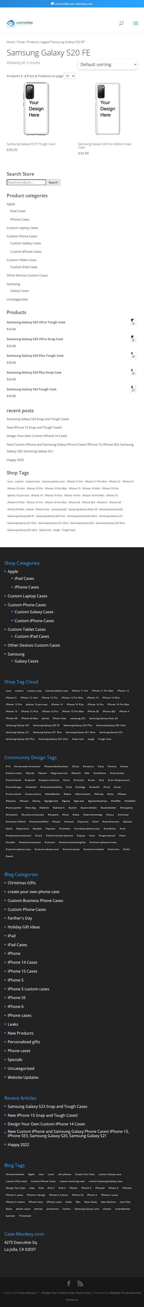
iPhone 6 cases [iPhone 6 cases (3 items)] (109, 1195)
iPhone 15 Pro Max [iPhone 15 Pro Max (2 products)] (56, 502)
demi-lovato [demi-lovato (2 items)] (83, 794)
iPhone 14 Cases (22, 962)
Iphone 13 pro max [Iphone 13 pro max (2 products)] (18, 495)
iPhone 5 (16, 980)
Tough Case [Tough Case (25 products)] (68, 530)
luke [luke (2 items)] (76, 814)
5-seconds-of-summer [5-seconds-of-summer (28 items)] (28, 766)
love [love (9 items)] (66, 814)
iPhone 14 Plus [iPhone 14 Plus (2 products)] (53, 495)
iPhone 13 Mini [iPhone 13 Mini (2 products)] (91, 488)
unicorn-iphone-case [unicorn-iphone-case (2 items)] (19, 849)
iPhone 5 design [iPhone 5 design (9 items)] (36, 1195)
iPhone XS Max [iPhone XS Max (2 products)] (15, 509)
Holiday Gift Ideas (24, 927)
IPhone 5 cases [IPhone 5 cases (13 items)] (14, 1195)
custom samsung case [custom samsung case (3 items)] (72, 1181)
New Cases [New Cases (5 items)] (90, 1201)
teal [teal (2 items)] (123, 835)
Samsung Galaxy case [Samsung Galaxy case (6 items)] (87, 1208)
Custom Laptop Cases (22, 228)
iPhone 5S (17, 998)
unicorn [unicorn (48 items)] (50, 842)
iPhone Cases (19, 219)
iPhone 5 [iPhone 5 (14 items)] (113, 1188)
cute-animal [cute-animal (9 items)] (14, 794)
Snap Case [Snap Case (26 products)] (45, 530)
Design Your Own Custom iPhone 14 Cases (37, 436)
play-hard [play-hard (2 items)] (23, 828)
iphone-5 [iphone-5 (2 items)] (60, 807)
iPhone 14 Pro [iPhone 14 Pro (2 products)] (72, 495)
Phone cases (19, 1051)
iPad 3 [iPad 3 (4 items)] (62, 1188)
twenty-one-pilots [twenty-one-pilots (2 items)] (31, 842)
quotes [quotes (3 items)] (51, 828)
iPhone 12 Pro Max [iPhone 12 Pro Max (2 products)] (56, 488)
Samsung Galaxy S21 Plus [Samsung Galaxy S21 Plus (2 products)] (21, 523)
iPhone (14, 953)
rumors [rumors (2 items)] (67, 1208)
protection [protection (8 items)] (53, 1208)
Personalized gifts (24, 1042)
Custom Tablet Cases (22, 260)
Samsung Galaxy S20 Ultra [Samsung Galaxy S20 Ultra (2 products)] (82, 516)
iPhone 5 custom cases (28, 989)
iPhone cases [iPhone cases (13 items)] (54, 1201)
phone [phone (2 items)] (128, 821)
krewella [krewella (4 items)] (12, 814)
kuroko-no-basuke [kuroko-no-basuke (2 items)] (33, 814)
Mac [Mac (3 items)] (78, 1201)
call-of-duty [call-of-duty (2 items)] (118, 773)
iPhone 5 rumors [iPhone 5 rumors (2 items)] (58, 1195)
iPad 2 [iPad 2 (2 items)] (51, 1188)
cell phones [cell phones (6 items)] (64, 1174)
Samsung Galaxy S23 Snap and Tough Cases (38, 419)
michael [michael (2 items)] (124, 814)
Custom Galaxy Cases (25, 243)
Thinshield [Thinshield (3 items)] (25, 1215)
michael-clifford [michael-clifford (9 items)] (16, 821)
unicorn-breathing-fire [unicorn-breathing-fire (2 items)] (73, 842)
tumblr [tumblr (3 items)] (11, 842)
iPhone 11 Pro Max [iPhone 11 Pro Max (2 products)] (96, 481)
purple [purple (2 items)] (38, 828)
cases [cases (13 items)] (51, 1174)
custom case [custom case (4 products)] (32, 481)
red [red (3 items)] (123, 828)
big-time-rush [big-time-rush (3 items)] (60, 773)
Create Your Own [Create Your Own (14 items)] (85, 1174)
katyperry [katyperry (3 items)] (127, 807)
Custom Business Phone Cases (35, 901)
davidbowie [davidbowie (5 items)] (53, 794)
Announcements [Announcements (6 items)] (15, 1174)
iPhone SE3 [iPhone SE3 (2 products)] (88, 502)
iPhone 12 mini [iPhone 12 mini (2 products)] (16, 488)
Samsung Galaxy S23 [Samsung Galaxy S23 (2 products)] (82, 523)
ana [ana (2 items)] (102, 766)
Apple (11, 204)
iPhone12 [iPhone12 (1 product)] (128, 481)
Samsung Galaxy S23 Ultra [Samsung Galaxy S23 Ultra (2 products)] (22, 530)
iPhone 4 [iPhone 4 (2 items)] (86, 1188)
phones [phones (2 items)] (38, 1208)
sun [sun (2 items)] (93, 835)
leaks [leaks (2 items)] (69, 1201)
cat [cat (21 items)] (102, 780)
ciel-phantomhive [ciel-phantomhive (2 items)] (52, 787)
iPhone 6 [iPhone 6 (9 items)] (92, 1195)
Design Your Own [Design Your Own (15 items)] (15, 1188)
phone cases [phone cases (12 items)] (23, 1208)
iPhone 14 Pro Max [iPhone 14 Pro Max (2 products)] (93, 495)
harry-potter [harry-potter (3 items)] (14, 807)
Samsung (13, 284)
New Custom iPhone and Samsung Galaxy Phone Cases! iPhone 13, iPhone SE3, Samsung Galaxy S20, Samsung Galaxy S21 (68, 1133)
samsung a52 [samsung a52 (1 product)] (59, 509)
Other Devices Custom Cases (27, 275)
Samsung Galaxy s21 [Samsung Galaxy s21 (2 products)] (111, 516)
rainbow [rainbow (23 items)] (65, 828)
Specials (15, 1060)
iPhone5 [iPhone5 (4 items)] (127, 1188)
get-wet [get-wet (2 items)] (79, 801)
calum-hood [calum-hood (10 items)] (14, 780)
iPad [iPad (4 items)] (41, 1188)
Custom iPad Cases (24, 267)
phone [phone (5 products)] (30, 509)
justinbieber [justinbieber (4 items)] (109, 807)
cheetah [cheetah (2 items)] (32, 787)
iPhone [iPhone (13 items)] (73, 1188)
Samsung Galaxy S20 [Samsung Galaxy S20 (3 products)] (111, 509)
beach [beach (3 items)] (43, 773)
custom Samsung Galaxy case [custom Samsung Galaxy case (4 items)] (105, 1181)
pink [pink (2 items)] (10, 828)
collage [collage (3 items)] (81, 787)
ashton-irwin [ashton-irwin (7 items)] (14, 773)
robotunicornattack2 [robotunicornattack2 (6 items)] (19, 835)
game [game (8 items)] (67, 801)
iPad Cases (17, 211)
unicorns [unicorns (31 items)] (114, 849)
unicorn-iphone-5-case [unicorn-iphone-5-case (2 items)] (104, 842)
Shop (21, 42)
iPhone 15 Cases (22, 971)
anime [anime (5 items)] (113, 766)
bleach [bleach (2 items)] (77, 773)
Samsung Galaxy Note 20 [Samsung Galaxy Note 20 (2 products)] (83, 509)
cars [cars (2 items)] (67, 780)
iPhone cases (19, 1015)
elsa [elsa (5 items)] (111, 794)
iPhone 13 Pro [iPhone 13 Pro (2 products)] (110, 488)
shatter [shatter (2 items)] (107, 1208)
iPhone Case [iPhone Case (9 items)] (36, 1201)
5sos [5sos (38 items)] (76, 766)
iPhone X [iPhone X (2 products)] (102, 502)
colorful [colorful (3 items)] (95, 787)
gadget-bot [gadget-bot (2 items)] (52, 801)
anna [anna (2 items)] (125, 766)
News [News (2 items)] (9, 1208)
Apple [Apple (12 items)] (31, 1174)
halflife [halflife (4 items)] (117, 801)
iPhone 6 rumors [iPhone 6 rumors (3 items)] (15, 1201)
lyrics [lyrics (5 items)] (111, 814)
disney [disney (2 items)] (99, 794)
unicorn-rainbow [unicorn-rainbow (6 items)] (94, 849)
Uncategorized (17, 299)
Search (53, 182)
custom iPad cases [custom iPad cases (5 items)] (16, 1181)
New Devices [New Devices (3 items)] (108, 1201)
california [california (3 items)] (100, 773)
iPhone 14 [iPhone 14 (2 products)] (37, 495)
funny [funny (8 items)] (37, 801)
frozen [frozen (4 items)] (25, 801)
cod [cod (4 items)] (70, 787)
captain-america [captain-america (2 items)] (50, 780)
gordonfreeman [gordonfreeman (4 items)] (98, 801)
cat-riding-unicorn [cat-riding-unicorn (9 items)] (120, 780)
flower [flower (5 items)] (122, 794)
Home (11, 42)
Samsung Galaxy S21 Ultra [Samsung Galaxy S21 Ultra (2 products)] (53, 523)
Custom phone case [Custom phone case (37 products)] (53, 481)
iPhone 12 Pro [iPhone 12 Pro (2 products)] (35, 488)
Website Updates (23, 1077)
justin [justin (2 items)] (73, 807)
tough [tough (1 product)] (56, 530)
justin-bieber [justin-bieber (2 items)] (89, 807)
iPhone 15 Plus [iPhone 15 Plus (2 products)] (16, 502)
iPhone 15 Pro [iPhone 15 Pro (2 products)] (35, 502)
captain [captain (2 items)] (30, 780)
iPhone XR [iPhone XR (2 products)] (115, 502)
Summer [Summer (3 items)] (10, 1215)
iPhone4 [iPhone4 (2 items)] (100, 1188)
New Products (20, 1033)
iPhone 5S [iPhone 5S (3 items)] (77, 1195)
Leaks (13, 1024)
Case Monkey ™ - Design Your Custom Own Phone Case (55, 1293)
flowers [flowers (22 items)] (11, 801)
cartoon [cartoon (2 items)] (79, 780)
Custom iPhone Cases (25, 251)
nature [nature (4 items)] (70, 821)
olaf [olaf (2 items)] (96, 821)
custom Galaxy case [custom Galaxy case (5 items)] (110, 1174)
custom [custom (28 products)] (19, 481)
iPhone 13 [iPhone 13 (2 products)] (75, 488)
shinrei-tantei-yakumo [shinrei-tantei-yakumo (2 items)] (60, 835)
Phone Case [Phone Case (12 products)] (42, 509)
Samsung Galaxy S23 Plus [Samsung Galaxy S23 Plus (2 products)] (110, 523)
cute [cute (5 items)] (118, 787)
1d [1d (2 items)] (8, 766)
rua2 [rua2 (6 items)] (39, 835)
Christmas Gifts (22, 883)
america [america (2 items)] (89, 766)
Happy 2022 (15, 460)
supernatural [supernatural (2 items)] (107, 835)
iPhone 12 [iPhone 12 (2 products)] (114, 481)
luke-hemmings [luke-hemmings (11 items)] (93, 814)
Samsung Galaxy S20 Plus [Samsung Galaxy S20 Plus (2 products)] (50, 516)
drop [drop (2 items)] (32, 1188)
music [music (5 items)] (57, 821)
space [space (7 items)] (82, 835)
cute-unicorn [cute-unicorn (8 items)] (34, 794)
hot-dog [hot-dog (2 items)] (31, 807)
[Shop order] (107, 64)
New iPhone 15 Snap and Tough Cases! (34, 427)
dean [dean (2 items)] (68, 794)
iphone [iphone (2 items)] (45, 807)
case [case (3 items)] (41, 1174)
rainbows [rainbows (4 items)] (110, 828)
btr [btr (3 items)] (88, 773)
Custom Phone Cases (22, 236)
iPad (12, 936)
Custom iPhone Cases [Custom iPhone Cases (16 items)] (43, 1181)
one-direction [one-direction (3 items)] (111, 821)
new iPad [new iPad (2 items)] (125, 1201)
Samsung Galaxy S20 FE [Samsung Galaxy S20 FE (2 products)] (20, 516)
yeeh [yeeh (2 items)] (10, 856)
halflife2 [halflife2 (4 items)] (131, 801)
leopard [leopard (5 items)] (54, 814)
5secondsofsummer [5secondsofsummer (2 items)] (57, 766)
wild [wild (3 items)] (127, 849)
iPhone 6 (16, 1007)
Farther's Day (20, 918)
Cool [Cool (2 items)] (107, 787)
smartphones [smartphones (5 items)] (122, 1208)
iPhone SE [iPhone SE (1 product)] (74, 502)
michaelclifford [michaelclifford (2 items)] (39, 821)
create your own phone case (33, 892)
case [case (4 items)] (92, 780)
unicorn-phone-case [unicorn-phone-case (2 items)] (47, 849)
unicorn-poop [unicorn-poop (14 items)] (72, 849)
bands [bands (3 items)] (30, 773)
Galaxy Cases (19, 290)
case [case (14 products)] (10, 481)
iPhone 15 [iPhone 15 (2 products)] (112, 495)
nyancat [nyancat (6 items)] (83, 821)
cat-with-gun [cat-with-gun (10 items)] (14, 787)
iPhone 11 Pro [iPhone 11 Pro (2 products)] (75, 481)
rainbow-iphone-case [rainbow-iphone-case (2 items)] (88, 828)
